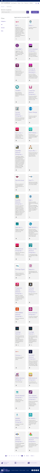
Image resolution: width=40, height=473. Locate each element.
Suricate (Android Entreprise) (18, 114)
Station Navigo (33, 112)
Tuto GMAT (18, 49)
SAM (30, 200)
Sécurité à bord (19, 180)
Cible (2, 30)
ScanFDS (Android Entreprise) (18, 202)
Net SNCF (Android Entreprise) (32, 357)
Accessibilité (8, 470)
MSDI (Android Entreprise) (33, 379)
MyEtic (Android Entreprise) (19, 379)
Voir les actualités (32, 463)
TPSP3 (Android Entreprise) (33, 50)
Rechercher (35, 12)
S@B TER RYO (33, 227)
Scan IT (31, 180)
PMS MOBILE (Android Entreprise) (19, 314)
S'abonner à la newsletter (6, 463)
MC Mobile (32, 418)
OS (1, 24)
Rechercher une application (6, 9)
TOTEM (17, 90)
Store (6, 6)
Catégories (3, 21)
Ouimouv (18, 355)
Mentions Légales (22, 470)
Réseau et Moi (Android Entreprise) (33, 250)
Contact (27, 470)
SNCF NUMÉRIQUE (5, 3)
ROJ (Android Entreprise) (19, 249)
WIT (16, 25)
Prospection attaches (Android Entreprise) (18, 290)
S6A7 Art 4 (18, 227)
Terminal (2, 27)
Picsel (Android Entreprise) (33, 313)
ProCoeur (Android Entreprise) (32, 290)
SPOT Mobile (33, 133)
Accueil (2, 6)
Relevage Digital (20, 269)
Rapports (31, 269)
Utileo (30, 25)
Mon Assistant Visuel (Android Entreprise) (33, 397)
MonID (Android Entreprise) (19, 396)
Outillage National (18, 333)
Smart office (32, 151)
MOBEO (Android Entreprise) (18, 420)
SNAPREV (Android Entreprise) (18, 152)
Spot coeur (18, 133)
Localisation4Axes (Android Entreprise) (33, 439)
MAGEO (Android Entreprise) (18, 439)
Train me (18, 69)
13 (24, 455)
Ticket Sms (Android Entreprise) (32, 92)
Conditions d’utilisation (15, 470)
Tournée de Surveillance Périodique (32, 70)
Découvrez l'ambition (20, 463)
